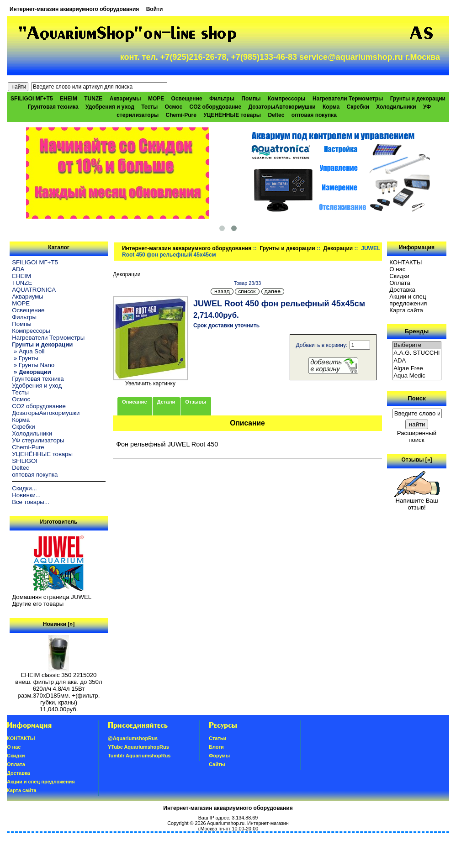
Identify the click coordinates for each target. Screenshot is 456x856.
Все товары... (30, 502)
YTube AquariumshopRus (138, 747)
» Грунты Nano (33, 365)
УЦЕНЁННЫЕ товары (232, 115)
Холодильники (396, 107)
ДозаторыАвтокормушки (282, 107)
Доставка (402, 289)
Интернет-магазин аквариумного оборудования (74, 9)
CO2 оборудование (215, 107)
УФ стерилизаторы (38, 440)
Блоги (216, 747)
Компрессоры (287, 98)
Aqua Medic (416, 376)
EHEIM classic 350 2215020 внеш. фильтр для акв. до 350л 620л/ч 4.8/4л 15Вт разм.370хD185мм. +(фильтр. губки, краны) (58, 686)
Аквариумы (125, 98)
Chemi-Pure (181, 115)
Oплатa (399, 282)
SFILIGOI (24, 460)
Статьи (217, 738)
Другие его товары (38, 603)
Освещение (186, 98)
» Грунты (25, 358)
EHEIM (68, 98)
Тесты (149, 107)
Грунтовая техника (53, 107)
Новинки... (26, 495)
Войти (154, 9)
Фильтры (221, 98)
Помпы (250, 98)
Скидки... (24, 488)
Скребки (358, 107)
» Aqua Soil (28, 351)
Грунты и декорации (287, 248)
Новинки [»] (58, 624)
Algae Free (416, 369)
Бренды (417, 331)
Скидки (399, 276)
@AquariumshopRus (133, 738)
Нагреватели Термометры (348, 98)
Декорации (338, 248)
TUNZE (93, 98)
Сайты (217, 764)
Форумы (219, 755)
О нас (397, 269)
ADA (18, 269)
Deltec (276, 115)
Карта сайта (406, 310)
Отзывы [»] (416, 460)
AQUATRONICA (34, 289)
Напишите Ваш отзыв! (417, 501)
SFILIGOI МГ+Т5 (32, 98)
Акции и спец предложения (408, 300)
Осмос (174, 107)
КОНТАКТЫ (405, 262)
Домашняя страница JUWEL (51, 596)
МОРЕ (156, 98)
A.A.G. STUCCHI (416, 353)
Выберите (416, 345)
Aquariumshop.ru (225, 823)
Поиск (417, 398)
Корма (331, 107)
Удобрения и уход (109, 107)
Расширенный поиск (416, 436)
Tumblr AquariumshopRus (139, 755)
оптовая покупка (314, 115)
